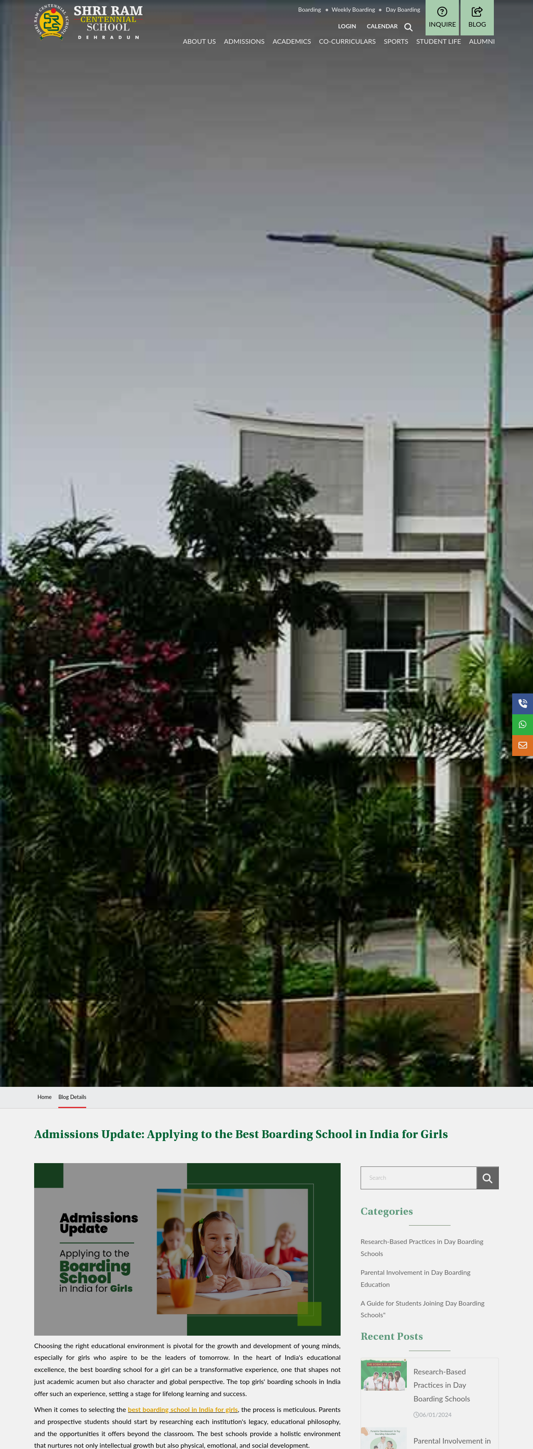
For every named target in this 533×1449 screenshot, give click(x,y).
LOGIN (347, 26)
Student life (438, 41)
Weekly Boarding (353, 9)
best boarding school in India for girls (183, 1409)
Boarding (309, 9)
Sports (396, 41)
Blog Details (72, 1097)
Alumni (482, 41)
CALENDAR (382, 26)
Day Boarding (403, 9)
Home (44, 1097)
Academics (292, 41)
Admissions (244, 41)
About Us (199, 41)
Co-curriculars (347, 41)
